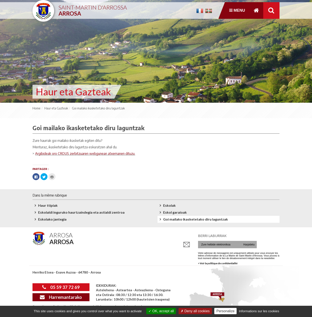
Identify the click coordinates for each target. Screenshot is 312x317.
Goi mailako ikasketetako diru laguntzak (195, 219)
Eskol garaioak (175, 212)
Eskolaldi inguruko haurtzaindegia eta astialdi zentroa (81, 212)
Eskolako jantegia (52, 219)
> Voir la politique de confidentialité (217, 263)
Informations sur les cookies (259, 311)
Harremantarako (61, 297)
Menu (237, 10)
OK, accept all (161, 311)
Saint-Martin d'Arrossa (92, 8)
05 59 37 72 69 (61, 287)
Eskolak (169, 205)
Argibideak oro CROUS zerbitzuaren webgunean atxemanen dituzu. (85, 153)
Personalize (225, 311)
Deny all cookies (195, 311)
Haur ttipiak (48, 205)
